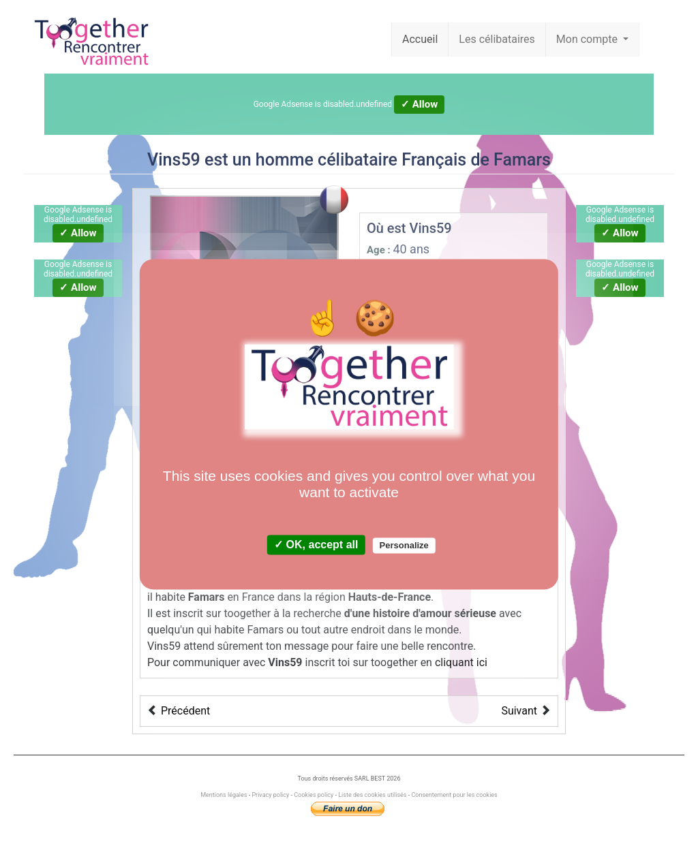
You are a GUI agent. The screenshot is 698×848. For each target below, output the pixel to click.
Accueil (420, 39)
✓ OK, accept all (316, 544)
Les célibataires (497, 39)
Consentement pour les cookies (454, 794)
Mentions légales (224, 794)
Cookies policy (313, 794)
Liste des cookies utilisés (372, 794)
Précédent (185, 710)
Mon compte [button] (588, 39)
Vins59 (173, 160)
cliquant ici (461, 662)
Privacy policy (270, 794)
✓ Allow (419, 104)
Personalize (404, 545)
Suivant (519, 710)
